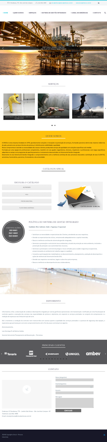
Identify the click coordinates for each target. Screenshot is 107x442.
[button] (2, 48)
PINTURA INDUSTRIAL (26, 201)
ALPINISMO (27, 187)
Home (6, 13)
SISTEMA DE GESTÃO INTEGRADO (54, 13)
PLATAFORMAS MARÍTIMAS (26, 208)
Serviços (32, 13)
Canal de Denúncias (79, 13)
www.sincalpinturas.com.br (83, 3)
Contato (97, 13)
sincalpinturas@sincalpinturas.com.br (62, 3)
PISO (26, 194)
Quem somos (18, 13)
